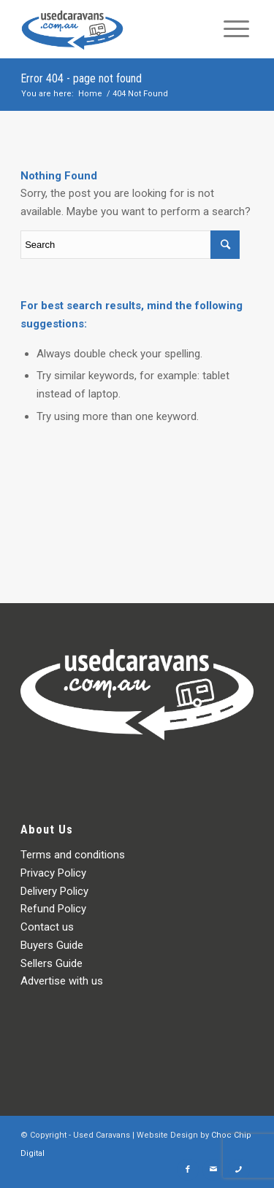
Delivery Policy (54, 891)
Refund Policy (53, 908)
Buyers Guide (51, 945)
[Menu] (236, 29)
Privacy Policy (53, 873)
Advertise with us (61, 980)
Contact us (47, 926)
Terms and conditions (72, 854)
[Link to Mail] (213, 1170)
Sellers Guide (51, 963)
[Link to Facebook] (188, 1170)
